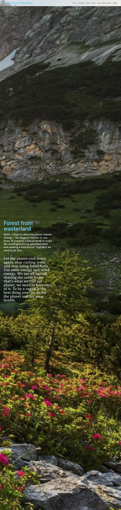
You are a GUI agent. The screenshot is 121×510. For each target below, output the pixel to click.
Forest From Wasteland (18, 3)
